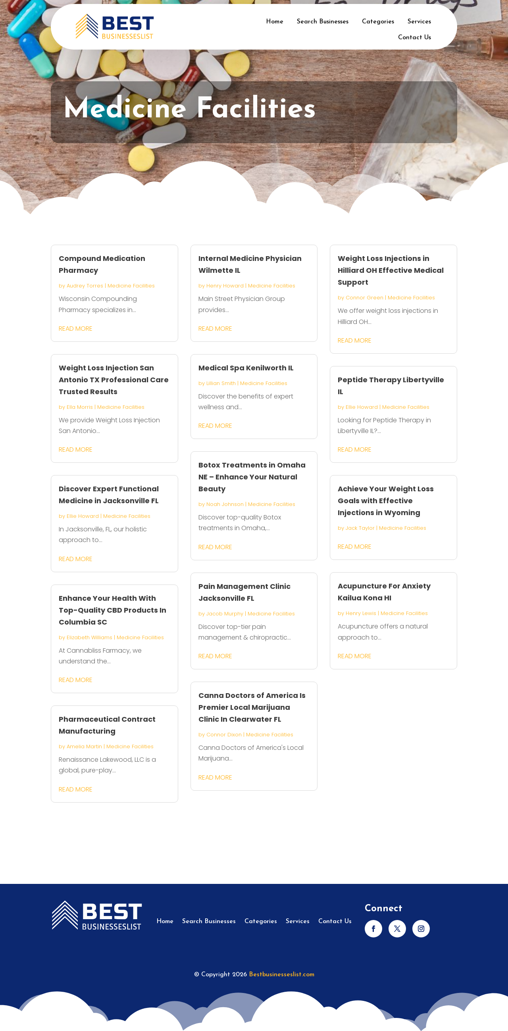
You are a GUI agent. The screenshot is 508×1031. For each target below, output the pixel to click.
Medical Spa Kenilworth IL (246, 368)
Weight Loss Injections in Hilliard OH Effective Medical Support (391, 270)
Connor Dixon (224, 734)
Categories (378, 22)
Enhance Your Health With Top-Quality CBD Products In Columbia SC (112, 610)
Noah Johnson (225, 504)
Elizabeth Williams (89, 637)
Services (419, 22)
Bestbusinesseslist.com (281, 975)
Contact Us (414, 37)
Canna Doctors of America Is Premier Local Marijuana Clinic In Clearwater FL (252, 707)
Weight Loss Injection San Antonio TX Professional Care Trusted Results (114, 380)
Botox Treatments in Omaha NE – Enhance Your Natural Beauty (252, 477)
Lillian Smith (221, 383)
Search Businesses (322, 22)
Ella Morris (80, 407)
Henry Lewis (361, 613)
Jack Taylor (360, 528)
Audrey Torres (85, 285)
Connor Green (364, 297)
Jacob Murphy (224, 613)
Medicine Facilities (131, 285)
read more (75, 328)
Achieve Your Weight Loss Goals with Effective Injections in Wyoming (386, 500)
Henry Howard (225, 285)
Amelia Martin (84, 746)
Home (274, 22)
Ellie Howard (83, 516)
